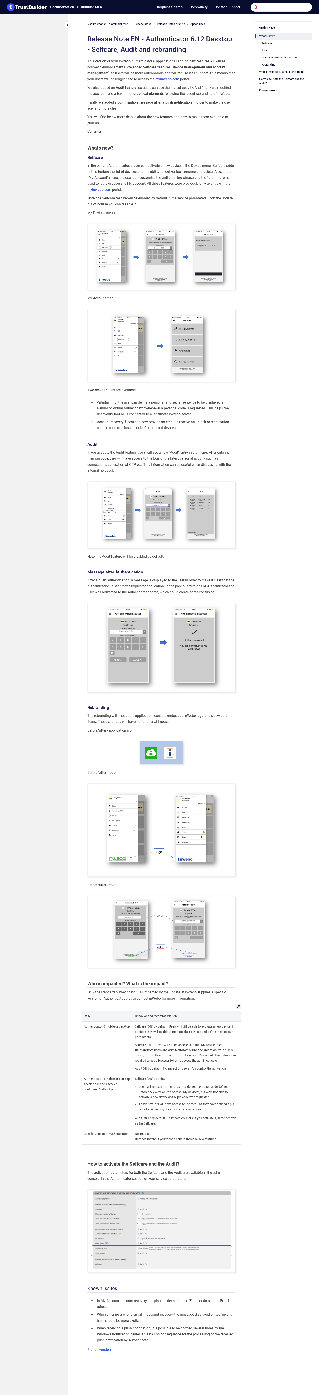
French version (99, 1350)
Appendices (197, 24)
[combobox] (274, 7)
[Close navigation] (67, 24)
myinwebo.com (167, 79)
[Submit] (255, 7)
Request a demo (170, 7)
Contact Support (227, 7)
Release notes (142, 24)
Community (199, 7)
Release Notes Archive (171, 24)
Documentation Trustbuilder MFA (76, 7)
